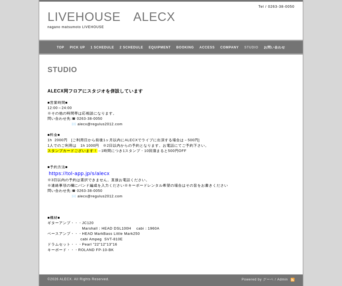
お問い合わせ (274, 47)
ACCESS (207, 47)
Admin (282, 279)
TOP (60, 47)
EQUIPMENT (160, 47)
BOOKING (185, 47)
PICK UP (77, 47)
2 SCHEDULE (131, 47)
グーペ (268, 279)
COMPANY (229, 47)
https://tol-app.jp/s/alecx (79, 173)
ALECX (66, 279)
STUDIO (251, 47)
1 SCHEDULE (102, 47)
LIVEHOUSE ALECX (111, 17)
